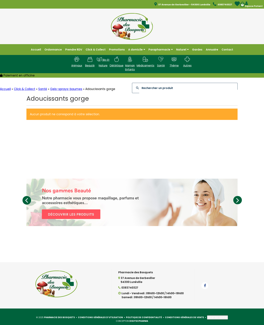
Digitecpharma (138, 316)
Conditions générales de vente (184, 312)
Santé (42, 84)
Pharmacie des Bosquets (59, 312)
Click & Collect (24, 84)
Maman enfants (130, 64)
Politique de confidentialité (144, 312)
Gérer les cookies (217, 313)
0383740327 (129, 283)
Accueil (5, 84)
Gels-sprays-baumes (66, 84)
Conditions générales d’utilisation (100, 312)
